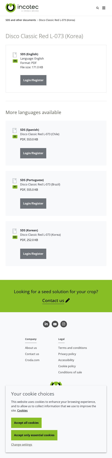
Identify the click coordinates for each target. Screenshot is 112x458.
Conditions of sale (70, 372)
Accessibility (66, 360)
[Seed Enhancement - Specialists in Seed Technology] (22, 7)
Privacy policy (67, 354)
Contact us (53, 300)
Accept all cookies (26, 423)
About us (31, 348)
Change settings (21, 444)
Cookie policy (67, 366)
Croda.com (32, 360)
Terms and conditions (72, 348)
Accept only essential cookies (34, 435)
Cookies (22, 410)
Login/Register (33, 80)
